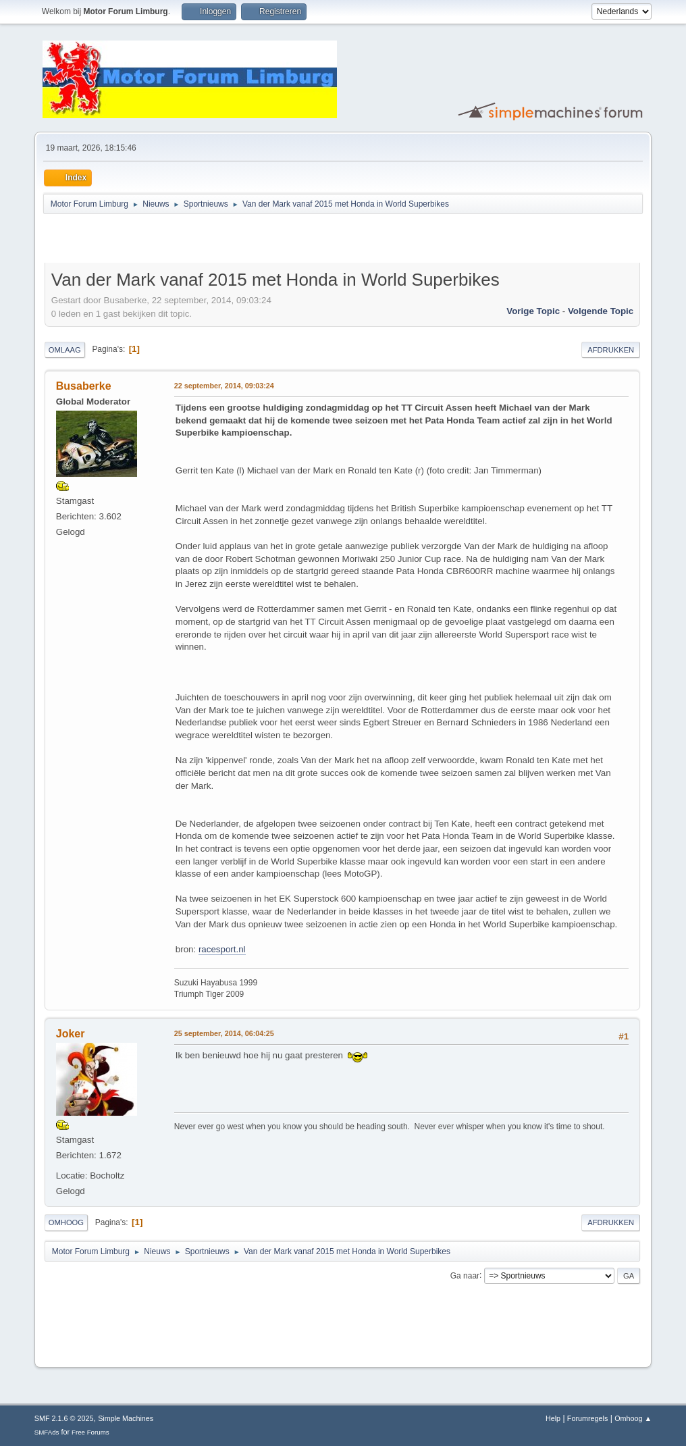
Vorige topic (533, 311)
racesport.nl (222, 949)
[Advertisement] (203, 240)
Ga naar (464, 1275)
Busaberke (83, 386)
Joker (70, 1033)
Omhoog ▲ (633, 1418)
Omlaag (65, 350)
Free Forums (90, 1432)
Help (553, 1418)
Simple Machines (125, 1418)
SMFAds (46, 1432)
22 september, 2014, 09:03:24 (224, 386)
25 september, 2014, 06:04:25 (224, 1033)
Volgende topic (600, 311)
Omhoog (66, 1222)
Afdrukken (610, 350)
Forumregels (587, 1418)
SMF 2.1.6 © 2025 (64, 1418)
